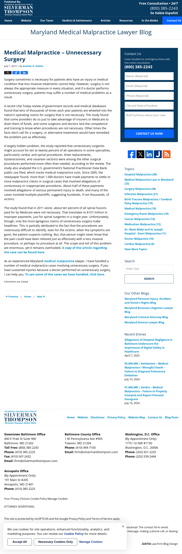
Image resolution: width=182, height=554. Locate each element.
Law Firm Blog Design (160, 544)
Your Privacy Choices (17, 499)
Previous (12, 296)
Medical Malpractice (140, 208)
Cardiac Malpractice (139, 244)
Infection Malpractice (141, 194)
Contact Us (155, 417)
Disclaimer (98, 417)
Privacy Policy (116, 417)
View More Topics (136, 249)
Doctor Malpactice (139, 238)
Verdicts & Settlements (77, 20)
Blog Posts (171, 417)
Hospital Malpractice (141, 174)
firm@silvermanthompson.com (35, 461)
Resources (126, 20)
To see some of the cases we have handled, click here (64, 274)
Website (26, 20)
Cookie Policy (39, 499)
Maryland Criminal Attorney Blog (146, 317)
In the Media (150, 20)
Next (41, 296)
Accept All (19, 542)
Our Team (46, 20)
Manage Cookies (57, 499)
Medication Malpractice (143, 224)
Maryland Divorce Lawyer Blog (144, 322)
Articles (106, 20)
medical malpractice (59, 261)
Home (8, 20)
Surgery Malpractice (140, 189)
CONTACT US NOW (149, 134)
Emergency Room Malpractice (147, 214)
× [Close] (123, 526)
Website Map (136, 417)
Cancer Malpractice (140, 219)
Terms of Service (102, 519)
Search (149, 279)
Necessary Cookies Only (55, 542)
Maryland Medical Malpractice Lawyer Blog (18, 8)
